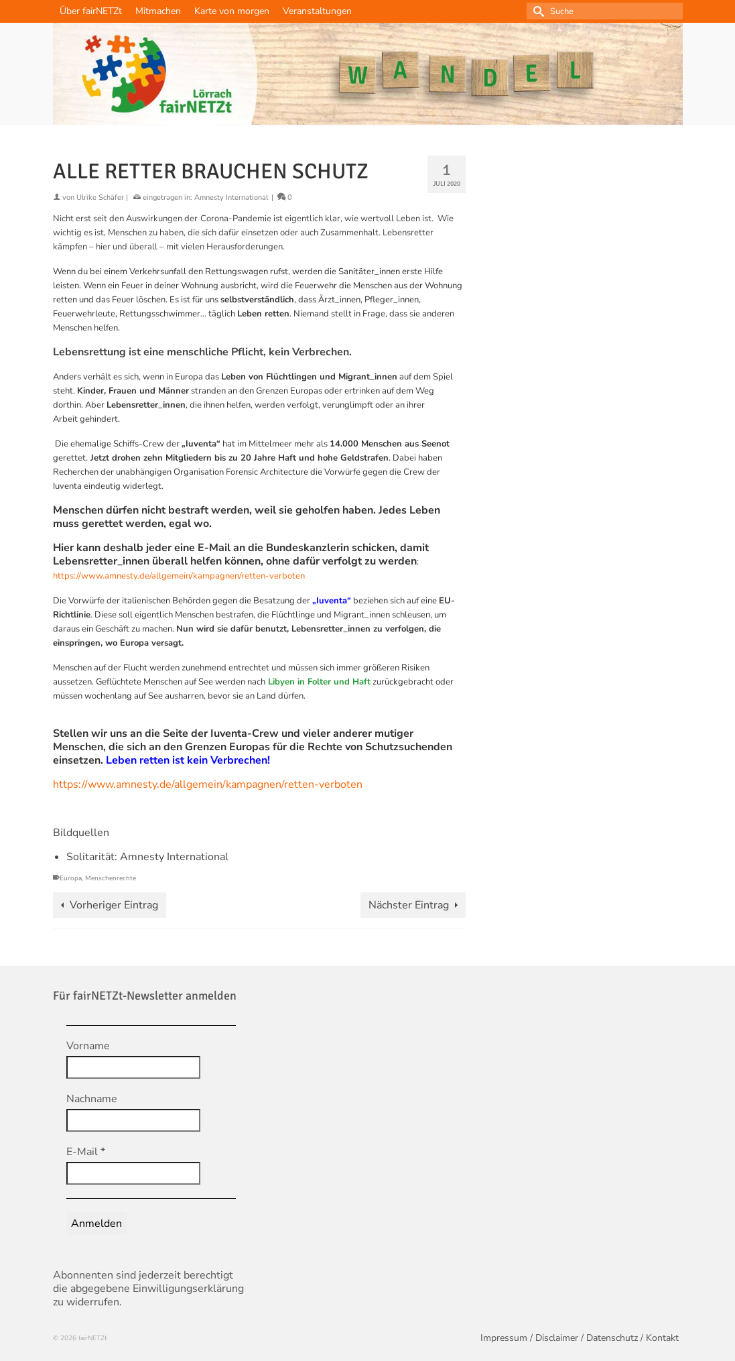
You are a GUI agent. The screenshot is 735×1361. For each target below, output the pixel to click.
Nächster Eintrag (409, 905)
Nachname (91, 1099)
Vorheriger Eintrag (114, 905)
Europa (71, 878)
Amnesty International (231, 197)
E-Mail (85, 1152)
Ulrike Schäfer (100, 197)
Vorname (88, 1046)
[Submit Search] (537, 11)
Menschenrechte (110, 878)
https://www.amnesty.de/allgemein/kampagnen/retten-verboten (179, 576)
